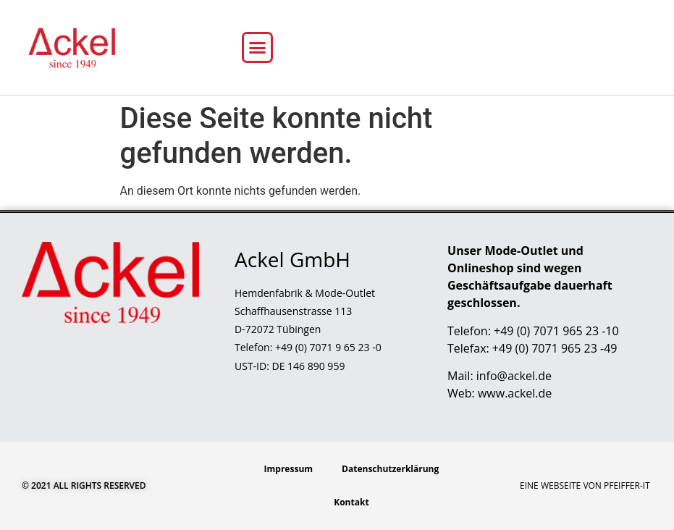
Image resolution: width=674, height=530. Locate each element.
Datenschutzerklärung (390, 469)
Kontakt (351, 502)
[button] (258, 48)
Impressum (288, 469)
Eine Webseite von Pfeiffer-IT (585, 485)
